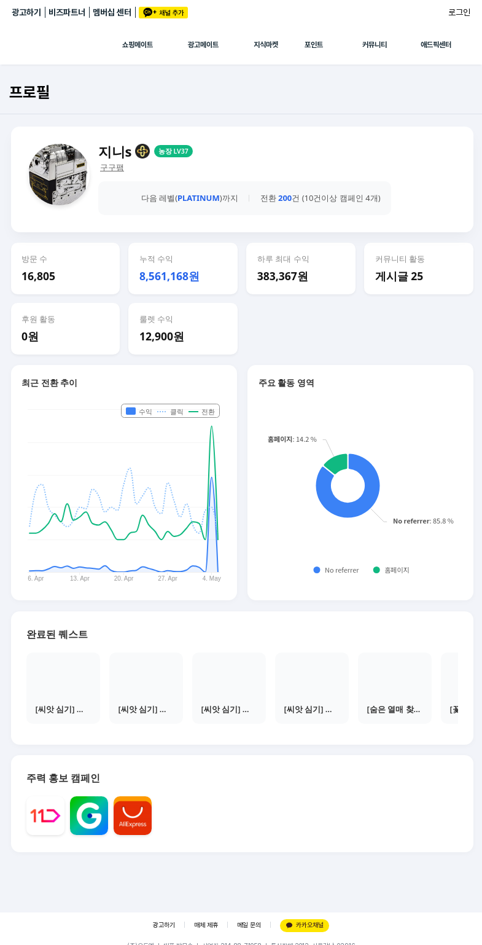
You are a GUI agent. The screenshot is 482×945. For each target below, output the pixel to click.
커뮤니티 (374, 45)
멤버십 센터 (112, 12)
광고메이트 (203, 45)
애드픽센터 (436, 45)
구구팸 (112, 167)
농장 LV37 (173, 151)
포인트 (314, 45)
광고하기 (26, 12)
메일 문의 (249, 925)
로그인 (459, 12)
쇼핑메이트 (137, 45)
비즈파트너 (67, 12)
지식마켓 (266, 45)
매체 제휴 (206, 925)
